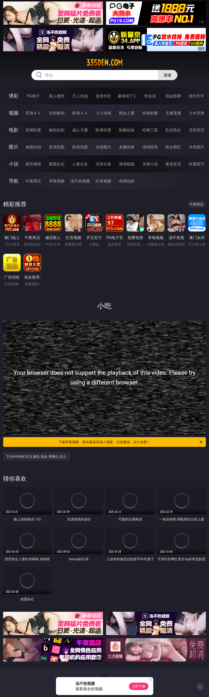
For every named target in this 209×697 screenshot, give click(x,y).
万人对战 (80, 96)
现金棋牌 (173, 96)
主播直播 (173, 113)
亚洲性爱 (33, 130)
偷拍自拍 (56, 130)
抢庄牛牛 (196, 96)
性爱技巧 (196, 164)
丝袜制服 (150, 113)
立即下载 (138, 686)
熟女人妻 (127, 113)
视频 (13, 113)
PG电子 (33, 96)
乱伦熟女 (173, 130)
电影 (13, 130)
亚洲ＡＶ (33, 113)
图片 (13, 147)
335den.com (104, 63)
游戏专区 (103, 96)
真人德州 (56, 96)
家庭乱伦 (56, 164)
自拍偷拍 (56, 113)
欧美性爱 (103, 130)
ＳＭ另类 (196, 113)
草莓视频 (56, 181)
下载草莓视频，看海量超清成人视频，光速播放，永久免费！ (130, 442)
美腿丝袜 (127, 147)
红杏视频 (103, 181)
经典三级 (150, 130)
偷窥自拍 (33, 147)
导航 (13, 181)
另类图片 (196, 147)
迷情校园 (127, 164)
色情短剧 (127, 181)
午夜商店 (33, 181)
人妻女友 (80, 164)
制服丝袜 (127, 130)
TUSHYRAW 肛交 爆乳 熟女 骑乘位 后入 (36, 456)
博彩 (13, 96)
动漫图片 (103, 147)
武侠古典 (103, 164)
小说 (13, 164)
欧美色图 (80, 147)
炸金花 (150, 96)
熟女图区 (173, 147)
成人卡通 (80, 130)
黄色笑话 (173, 164)
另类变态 (196, 130)
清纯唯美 (150, 147)
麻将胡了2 (127, 96)
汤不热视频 (80, 181)
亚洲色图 (56, 147)
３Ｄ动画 (103, 113)
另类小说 (150, 164)
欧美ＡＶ (80, 113)
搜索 (168, 75)
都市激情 (33, 164)
